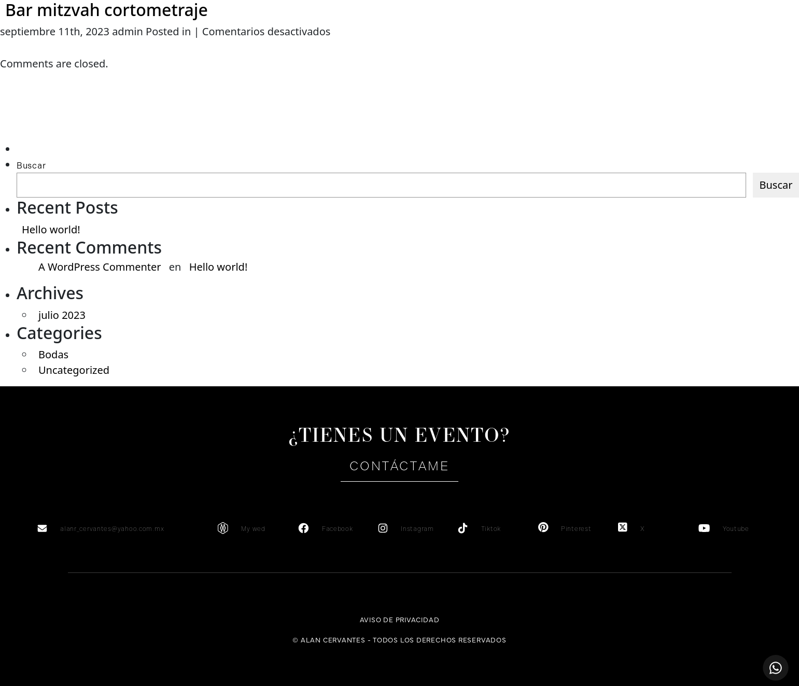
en (742, 47)
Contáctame (399, 465)
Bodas (53, 354)
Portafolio (574, 47)
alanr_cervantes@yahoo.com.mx (112, 529)
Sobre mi (135, 47)
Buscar (31, 166)
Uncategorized (73, 370)
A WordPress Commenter (99, 267)
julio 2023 (62, 315)
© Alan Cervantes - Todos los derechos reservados (399, 639)
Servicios (224, 47)
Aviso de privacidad (400, 619)
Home (45, 47)
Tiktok (491, 529)
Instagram (417, 529)
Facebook (337, 529)
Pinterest (576, 529)
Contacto (664, 47)
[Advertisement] (65, 120)
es (723, 47)
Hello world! (51, 229)
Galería (482, 47)
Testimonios (315, 47)
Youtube (736, 529)
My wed (253, 529)
